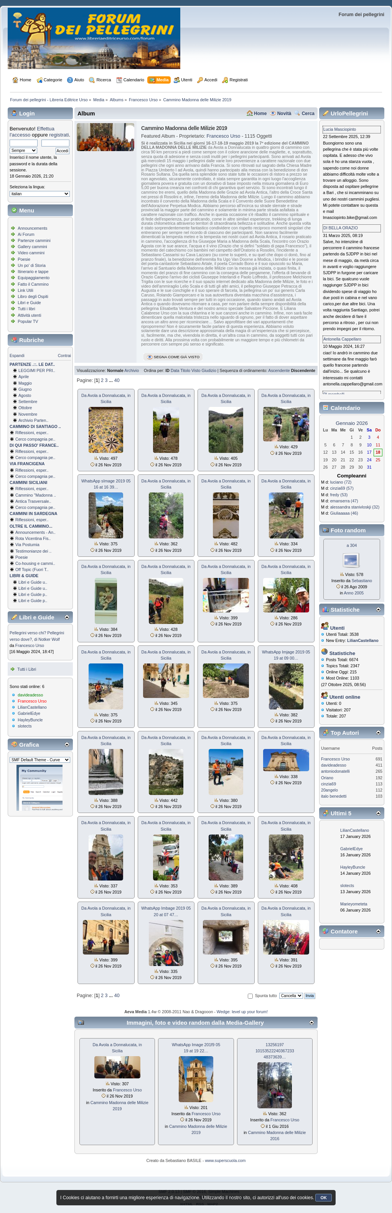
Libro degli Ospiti (33, 296)
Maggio (25, 383)
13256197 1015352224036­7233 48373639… (274, 1050)
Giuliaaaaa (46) (344, 513)
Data (175, 370)
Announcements (32, 228)
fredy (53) (339, 494)
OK (323, 1197)
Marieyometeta (353, 904)
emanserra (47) (344, 501)
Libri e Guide (29, 302)
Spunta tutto (266, 995)
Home (260, 113)
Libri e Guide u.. (32, 582)
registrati (59, 135)
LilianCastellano (32, 707)
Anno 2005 (354, 593)
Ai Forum (26, 234)
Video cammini (31, 252)
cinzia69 (328, 784)
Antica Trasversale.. (33, 501)
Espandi (17, 355)
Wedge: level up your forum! (242, 1011)
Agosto (24, 395)
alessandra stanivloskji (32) (355, 507)
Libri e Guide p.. (32, 594)
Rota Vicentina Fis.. (33, 538)
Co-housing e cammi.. (35, 563)
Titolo (185, 370)
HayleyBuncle (30, 720)
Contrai (64, 355)
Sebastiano (362, 580)
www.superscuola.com (225, 1160)
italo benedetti (333, 796)
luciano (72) (341, 482)
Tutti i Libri (26, 669)
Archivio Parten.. (33, 420)
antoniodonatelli (335, 771)
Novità (284, 113)
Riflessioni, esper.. (31, 432)
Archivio (131, 370)
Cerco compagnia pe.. (35, 439)
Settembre (27, 401)
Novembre (27, 414)
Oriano (327, 777)
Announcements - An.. (35, 532)
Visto (196, 370)
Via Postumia (27, 544)
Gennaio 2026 (352, 423)
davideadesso (30, 695)
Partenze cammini (34, 240)
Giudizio (208, 370)
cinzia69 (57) (342, 488)
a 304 (352, 545)
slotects (24, 726)
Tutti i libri (26, 308)
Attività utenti (29, 315)
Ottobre (25, 407)
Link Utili (25, 290)
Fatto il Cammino (33, 284)
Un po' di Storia (32, 265)
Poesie (24, 259)
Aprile (23, 376)
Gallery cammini (32, 246)
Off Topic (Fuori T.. (31, 569)
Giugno (24, 389)
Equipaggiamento (33, 277)
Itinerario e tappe (33, 271)
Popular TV (28, 321)
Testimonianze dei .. (33, 551)
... (111, 380)
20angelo (329, 790)
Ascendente (279, 370)
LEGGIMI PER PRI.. (36, 370)
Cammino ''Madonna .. (35, 495)
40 (117, 380)
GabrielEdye (29, 713)
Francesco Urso (29, 645)
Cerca (308, 113)
